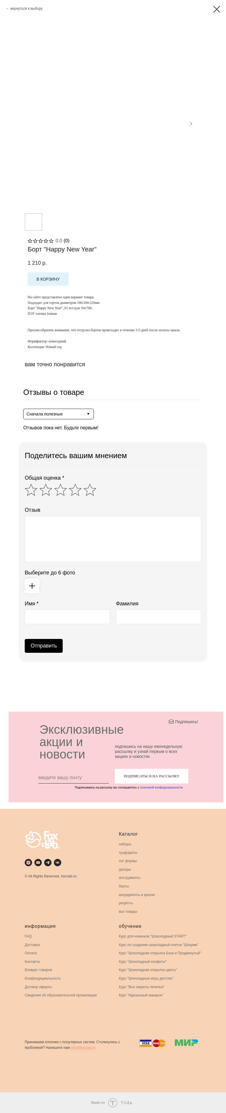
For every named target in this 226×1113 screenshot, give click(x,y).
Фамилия (127, 604)
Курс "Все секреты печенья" (141, 987)
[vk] (57, 862)
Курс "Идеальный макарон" (141, 995)
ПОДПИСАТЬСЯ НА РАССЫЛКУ (151, 776)
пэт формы (128, 861)
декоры (125, 869)
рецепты (126, 903)
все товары (128, 912)
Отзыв (32, 510)
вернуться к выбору (26, 8)
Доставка (32, 945)
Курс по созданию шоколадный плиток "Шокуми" (158, 945)
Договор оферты (38, 987)
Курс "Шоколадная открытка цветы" (148, 970)
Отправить (44, 646)
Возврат (31, 970)
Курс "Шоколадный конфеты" (143, 962)
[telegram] (47, 862)
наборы (125, 844)
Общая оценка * (44, 478)
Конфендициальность (43, 978)
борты (124, 886)
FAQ (28, 936)
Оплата (31, 953)
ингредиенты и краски (137, 895)
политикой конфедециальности (161, 787)
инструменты (129, 878)
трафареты (128, 853)
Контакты (32, 962)
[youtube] (38, 862)
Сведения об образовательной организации (61, 995)
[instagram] (28, 862)
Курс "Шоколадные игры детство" (146, 978)
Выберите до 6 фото (50, 573)
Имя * (32, 604)
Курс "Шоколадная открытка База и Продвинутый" (160, 953)
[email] (73, 778)
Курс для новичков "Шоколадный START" (152, 936)
